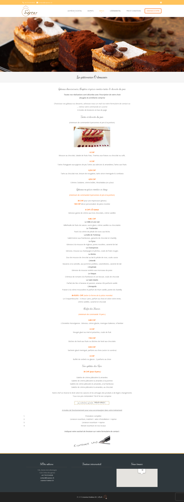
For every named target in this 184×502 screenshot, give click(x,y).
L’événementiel (115, 11)
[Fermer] (142, 470)
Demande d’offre (153, 11)
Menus (101, 11)
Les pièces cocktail (75, 11)
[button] (141, 476)
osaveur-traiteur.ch (47, 480)
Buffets (90, 11)
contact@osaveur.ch (45, 3)
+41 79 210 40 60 (29, 3)
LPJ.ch (102, 497)
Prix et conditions (134, 11)
